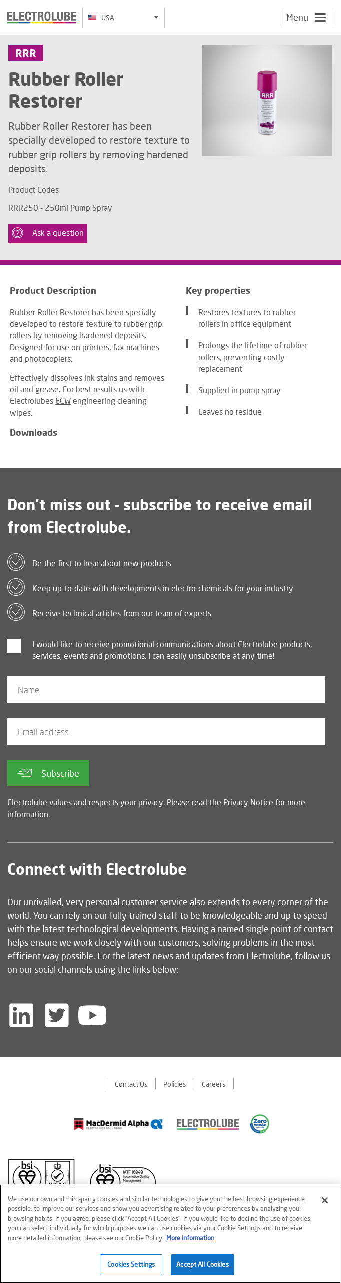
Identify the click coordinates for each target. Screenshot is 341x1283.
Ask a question (50, 233)
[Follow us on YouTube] (92, 1016)
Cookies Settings (131, 1266)
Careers (214, 1085)
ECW (63, 402)
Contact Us (131, 1085)
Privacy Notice (249, 803)
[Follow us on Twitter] (57, 1016)
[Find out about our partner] (118, 1125)
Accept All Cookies (202, 1266)
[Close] (325, 1201)
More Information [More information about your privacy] (190, 1239)
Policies (175, 1085)
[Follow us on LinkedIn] (22, 1016)
